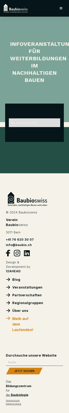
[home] (16, 8)
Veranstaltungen (20, 287)
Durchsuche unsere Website (31, 355)
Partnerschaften (20, 295)
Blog (13, 279)
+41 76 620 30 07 (20, 239)
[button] (61, 8)
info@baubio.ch (19, 245)
